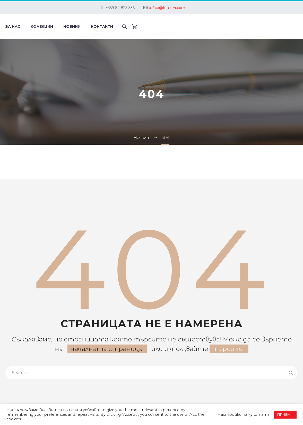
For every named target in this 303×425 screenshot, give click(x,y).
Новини (72, 26)
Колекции (42, 26)
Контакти (102, 26)
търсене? (229, 348)
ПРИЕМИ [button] (285, 414)
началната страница (107, 348)
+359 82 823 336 (120, 7)
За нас (12, 26)
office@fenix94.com (167, 7)
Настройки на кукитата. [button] (244, 414)
